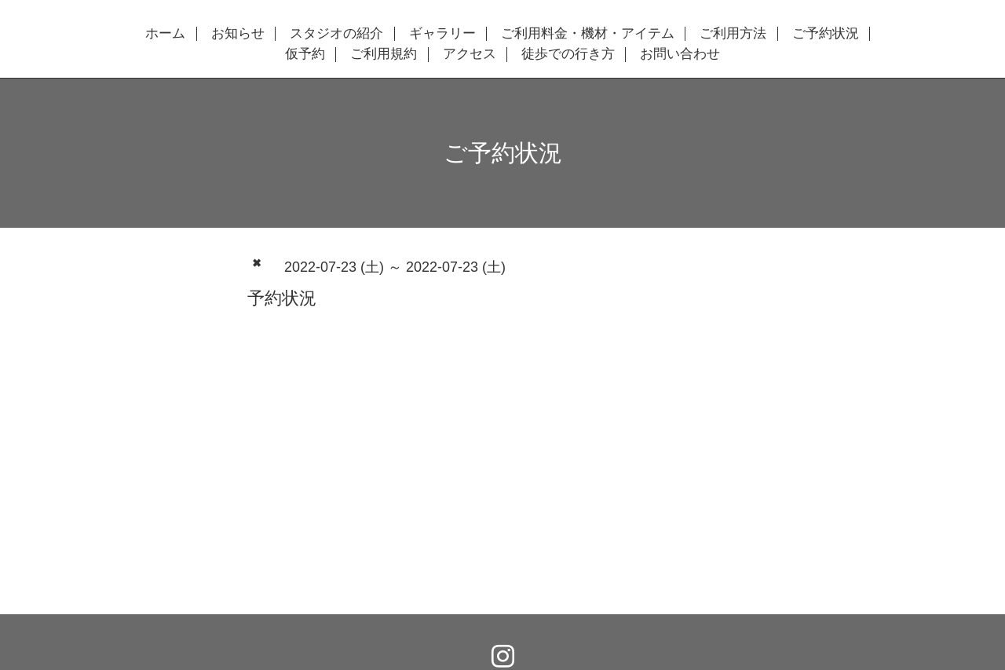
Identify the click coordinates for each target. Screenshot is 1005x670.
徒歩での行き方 (568, 54)
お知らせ (238, 34)
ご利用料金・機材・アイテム (587, 34)
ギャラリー (442, 34)
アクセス (469, 54)
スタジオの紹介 (336, 34)
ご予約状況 (825, 34)
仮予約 (305, 54)
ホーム (165, 34)
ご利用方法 (733, 34)
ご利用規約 (383, 54)
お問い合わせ (680, 54)
